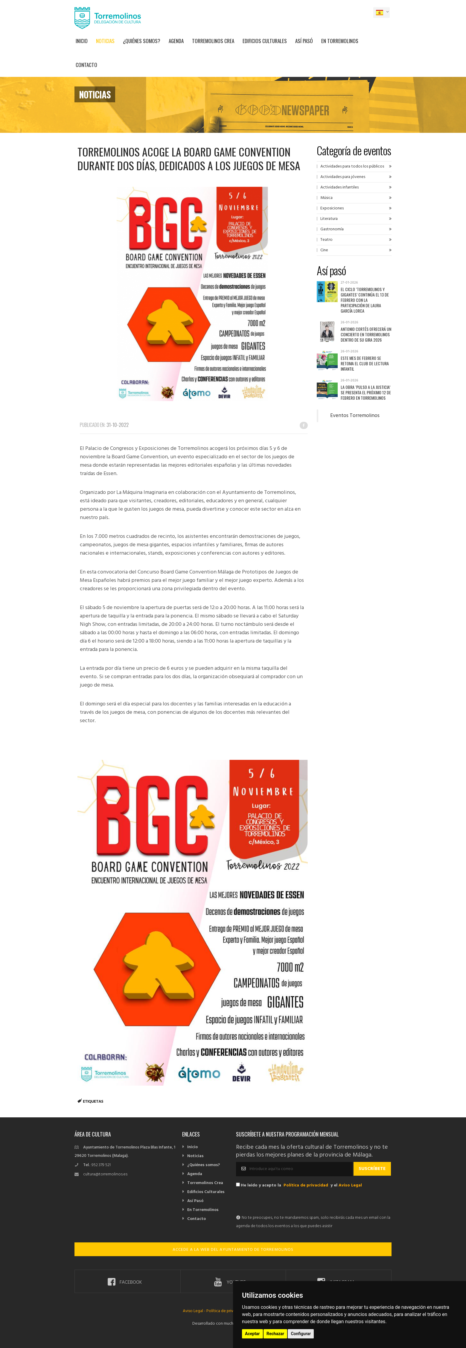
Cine (324, 250)
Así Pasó (304, 41)
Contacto (86, 65)
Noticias (105, 41)
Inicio (82, 41)
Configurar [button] (301, 1333)
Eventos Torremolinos (355, 416)
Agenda (176, 41)
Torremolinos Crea (213, 41)
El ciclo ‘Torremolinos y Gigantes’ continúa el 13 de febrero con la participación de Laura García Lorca (365, 300)
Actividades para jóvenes (342, 177)
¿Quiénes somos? (141, 41)
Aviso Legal (350, 1185)
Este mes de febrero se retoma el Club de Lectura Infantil (365, 363)
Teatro (326, 239)
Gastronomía (332, 229)
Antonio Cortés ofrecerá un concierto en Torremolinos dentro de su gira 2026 (366, 334)
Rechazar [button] (275, 1333)
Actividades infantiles (339, 187)
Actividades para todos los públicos (352, 166)
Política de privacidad (306, 1185)
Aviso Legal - (194, 1311)
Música (326, 197)
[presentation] (281, 1202)
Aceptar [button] (252, 1333)
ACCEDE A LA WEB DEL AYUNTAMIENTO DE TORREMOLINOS (233, 1249)
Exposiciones (332, 208)
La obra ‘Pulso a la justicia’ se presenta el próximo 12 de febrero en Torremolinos (366, 392)
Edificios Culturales (265, 41)
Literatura (329, 218)
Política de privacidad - (227, 1311)
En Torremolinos (339, 41)
